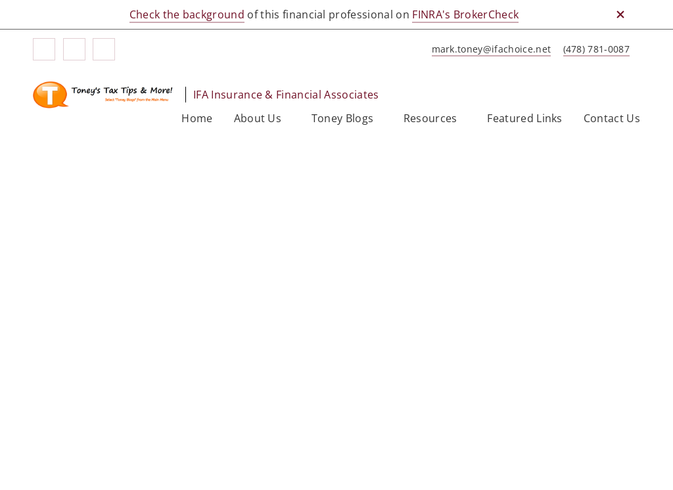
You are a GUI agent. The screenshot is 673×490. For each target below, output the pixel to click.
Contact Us (612, 118)
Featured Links (524, 118)
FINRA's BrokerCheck (465, 14)
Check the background (186, 14)
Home (196, 118)
